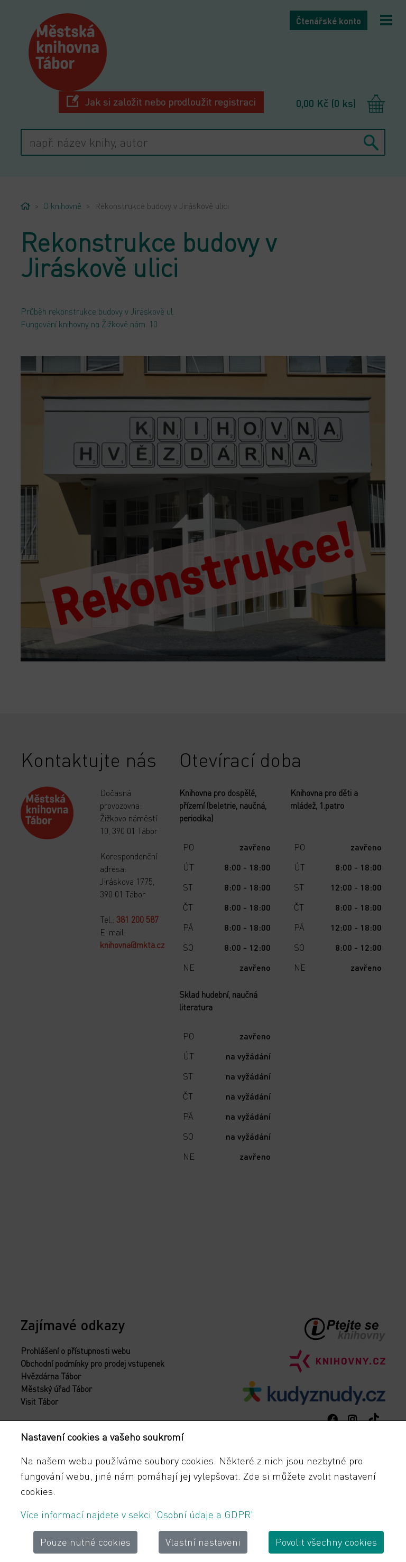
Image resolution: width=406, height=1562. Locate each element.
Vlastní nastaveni (203, 1541)
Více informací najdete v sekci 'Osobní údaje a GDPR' (137, 1514)
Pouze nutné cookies (85, 1541)
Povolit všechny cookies (326, 1541)
